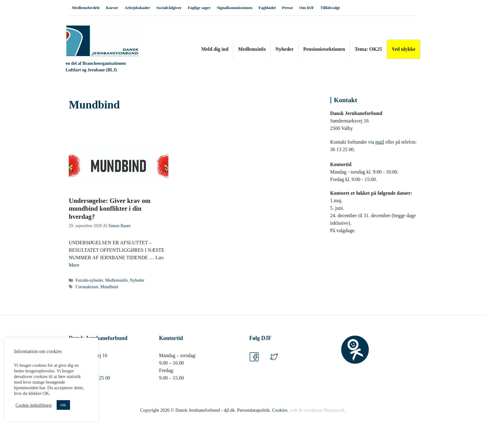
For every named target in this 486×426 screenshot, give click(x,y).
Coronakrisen (87, 287)
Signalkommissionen (234, 7)
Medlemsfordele (86, 7)
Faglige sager (199, 7)
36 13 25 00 (98, 378)
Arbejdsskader (137, 7)
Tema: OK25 (368, 49)
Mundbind (109, 287)
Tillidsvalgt (330, 7)
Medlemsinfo (252, 49)
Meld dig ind (214, 49)
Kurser (112, 7)
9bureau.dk (334, 410)
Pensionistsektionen (324, 49)
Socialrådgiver (169, 7)
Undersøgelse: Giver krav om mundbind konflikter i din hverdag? (110, 208)
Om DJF (306, 7)
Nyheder (284, 49)
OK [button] (63, 405)
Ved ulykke (403, 49)
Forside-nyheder (89, 280)
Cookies (279, 410)
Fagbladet (267, 7)
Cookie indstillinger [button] (34, 405)
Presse (287, 7)
